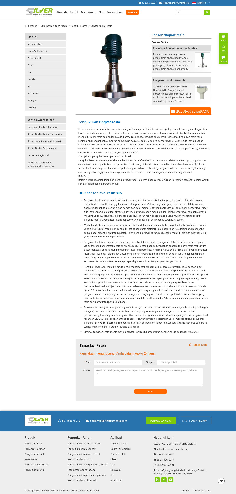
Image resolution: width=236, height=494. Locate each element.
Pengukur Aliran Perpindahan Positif (87, 464)
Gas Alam (32, 79)
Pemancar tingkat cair (38, 155)
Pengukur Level (79, 25)
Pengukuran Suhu (34, 469)
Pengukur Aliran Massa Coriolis (84, 443)
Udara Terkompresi (37, 51)
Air (29, 86)
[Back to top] (221, 481)
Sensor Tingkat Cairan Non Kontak (45, 134)
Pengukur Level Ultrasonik (169, 80)
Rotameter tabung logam (81, 469)
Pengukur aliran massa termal (84, 454)
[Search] (207, 12)
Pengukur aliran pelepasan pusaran (87, 475)
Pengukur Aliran (33, 443)
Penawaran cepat (161, 420)
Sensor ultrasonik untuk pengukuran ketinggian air (41, 164)
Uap (30, 72)
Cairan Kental (34, 58)
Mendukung (88, 12)
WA (223, 48)
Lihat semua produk (194, 420)
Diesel (31, 65)
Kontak (132, 12)
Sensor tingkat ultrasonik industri (44, 141)
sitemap (186, 490)
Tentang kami (115, 12)
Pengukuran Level (34, 454)
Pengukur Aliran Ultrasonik (82, 480)
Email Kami (198, 345)
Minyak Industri (35, 43)
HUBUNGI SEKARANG (192, 111)
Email (88, 362)
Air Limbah (33, 93)
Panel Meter (31, 459)
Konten (86, 370)
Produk (74, 12)
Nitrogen (32, 100)
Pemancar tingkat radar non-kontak (175, 48)
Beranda (62, 12)
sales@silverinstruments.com (175, 2)
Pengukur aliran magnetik (82, 448)
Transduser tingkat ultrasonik (42, 126)
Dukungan (46, 25)
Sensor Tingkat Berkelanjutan (42, 148)
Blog (101, 12)
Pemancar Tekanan (35, 448)
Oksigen (32, 107)
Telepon (150, 362)
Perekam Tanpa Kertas (37, 464)
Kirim (150, 391)
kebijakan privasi (202, 490)
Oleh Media (61, 25)
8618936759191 (70, 420)
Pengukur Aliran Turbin (80, 459)
